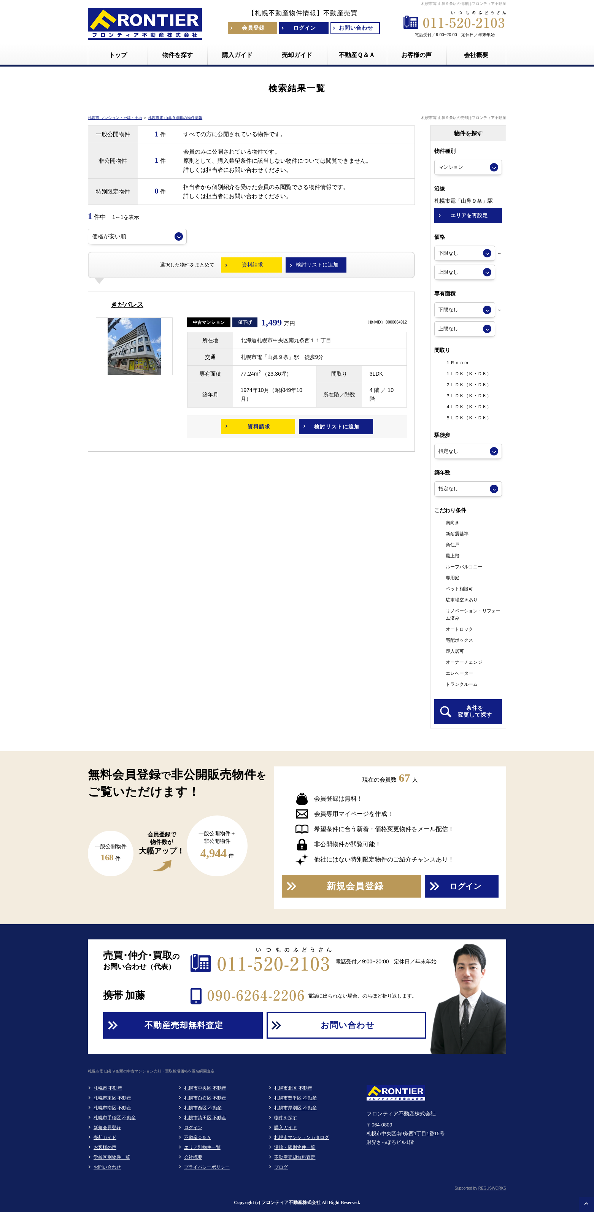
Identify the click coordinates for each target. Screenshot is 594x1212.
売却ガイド (105, 1137)
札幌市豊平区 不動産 (295, 1098)
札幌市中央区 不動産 (205, 1088)
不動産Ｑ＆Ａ (197, 1137)
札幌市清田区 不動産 (205, 1117)
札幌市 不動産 (108, 1088)
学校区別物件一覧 (112, 1157)
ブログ (281, 1167)
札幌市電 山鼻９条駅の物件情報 (175, 118)
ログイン (193, 1127)
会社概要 (193, 1157)
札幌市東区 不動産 (112, 1098)
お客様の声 (105, 1147)
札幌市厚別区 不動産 (295, 1107)
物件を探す (285, 1117)
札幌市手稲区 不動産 (115, 1117)
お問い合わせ (107, 1167)
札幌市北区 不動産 (293, 1088)
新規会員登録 (107, 1127)
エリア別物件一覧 (202, 1147)
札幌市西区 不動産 (203, 1107)
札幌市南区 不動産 (112, 1107)
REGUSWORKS (492, 1188)
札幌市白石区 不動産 (205, 1098)
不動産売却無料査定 (294, 1157)
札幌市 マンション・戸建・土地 (115, 118)
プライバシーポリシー (207, 1167)
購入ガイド (285, 1127)
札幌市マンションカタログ (301, 1137)
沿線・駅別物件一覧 (294, 1147)
